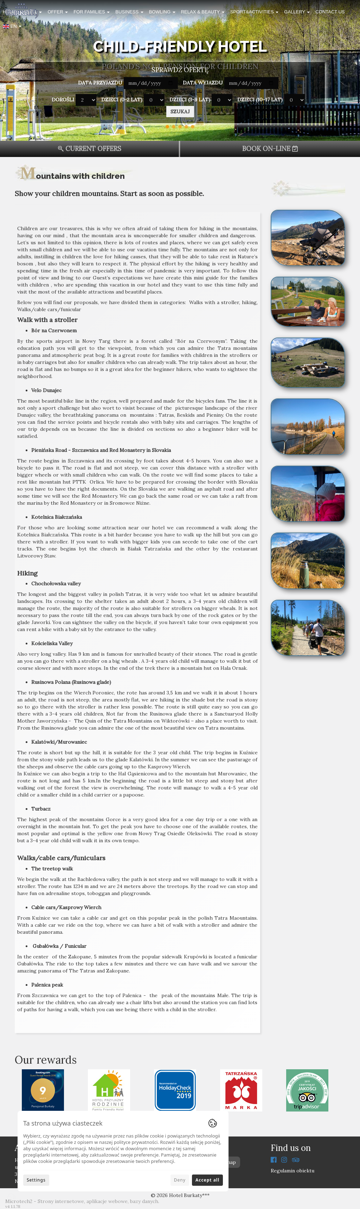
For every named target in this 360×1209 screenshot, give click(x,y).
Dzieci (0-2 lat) (121, 99)
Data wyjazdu (203, 83)
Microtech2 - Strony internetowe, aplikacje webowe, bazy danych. (82, 1201)
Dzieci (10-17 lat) (260, 99)
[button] (12, 27)
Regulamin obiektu (292, 1170)
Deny (180, 1180)
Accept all (207, 1180)
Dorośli (63, 99)
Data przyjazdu (100, 83)
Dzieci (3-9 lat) (189, 99)
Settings (36, 1180)
